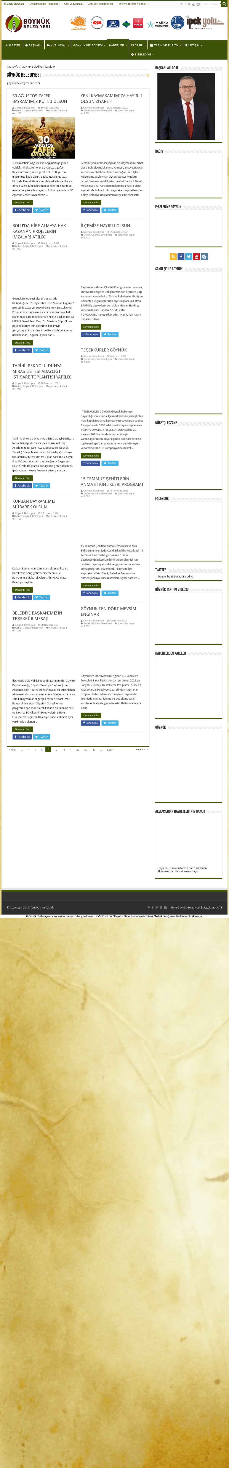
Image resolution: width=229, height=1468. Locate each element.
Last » (110, 749)
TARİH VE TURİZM (164, 45)
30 (85, 749)
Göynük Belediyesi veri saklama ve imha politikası (59, 916)
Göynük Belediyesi (19, 107)
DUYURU (137, 45)
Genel (13, 110)
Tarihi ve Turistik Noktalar (131, 3)
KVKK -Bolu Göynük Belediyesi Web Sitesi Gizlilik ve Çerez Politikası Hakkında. (149, 916)
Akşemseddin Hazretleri (44, 3)
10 (55, 749)
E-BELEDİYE (141, 54)
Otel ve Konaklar (73, 3)
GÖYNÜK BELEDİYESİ (88, 45)
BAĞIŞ (159, 151)
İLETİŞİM (192, 45)
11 (63, 749)
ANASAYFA (13, 45)
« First (12, 749)
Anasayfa (12, 66)
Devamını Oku (17, 212)
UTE (219, 907)
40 (93, 749)
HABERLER (116, 45)
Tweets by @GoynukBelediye (175, 576)
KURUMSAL (56, 45)
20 (77, 749)
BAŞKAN (32, 45)
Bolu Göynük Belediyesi (185, 907)
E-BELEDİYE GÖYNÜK (168, 207)
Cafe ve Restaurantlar (100, 3)
